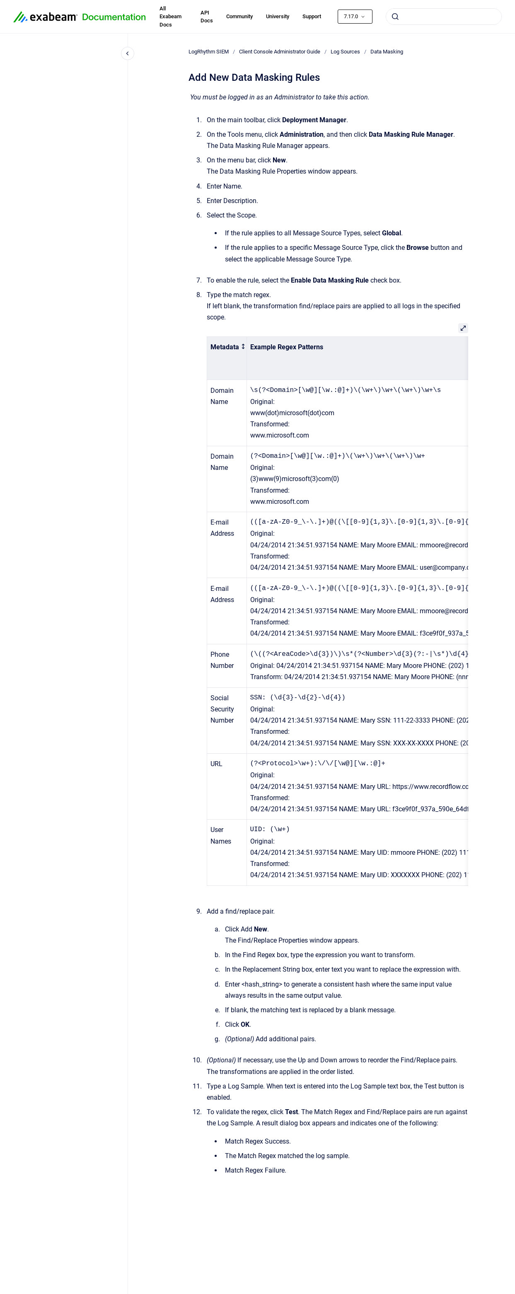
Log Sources (345, 51)
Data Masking (386, 51)
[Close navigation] (127, 53)
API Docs (207, 17)
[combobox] (443, 16)
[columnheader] (227, 358)
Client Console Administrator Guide (279, 51)
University (277, 16)
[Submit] (395, 16)
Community (239, 16)
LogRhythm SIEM (209, 51)
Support (311, 16)
